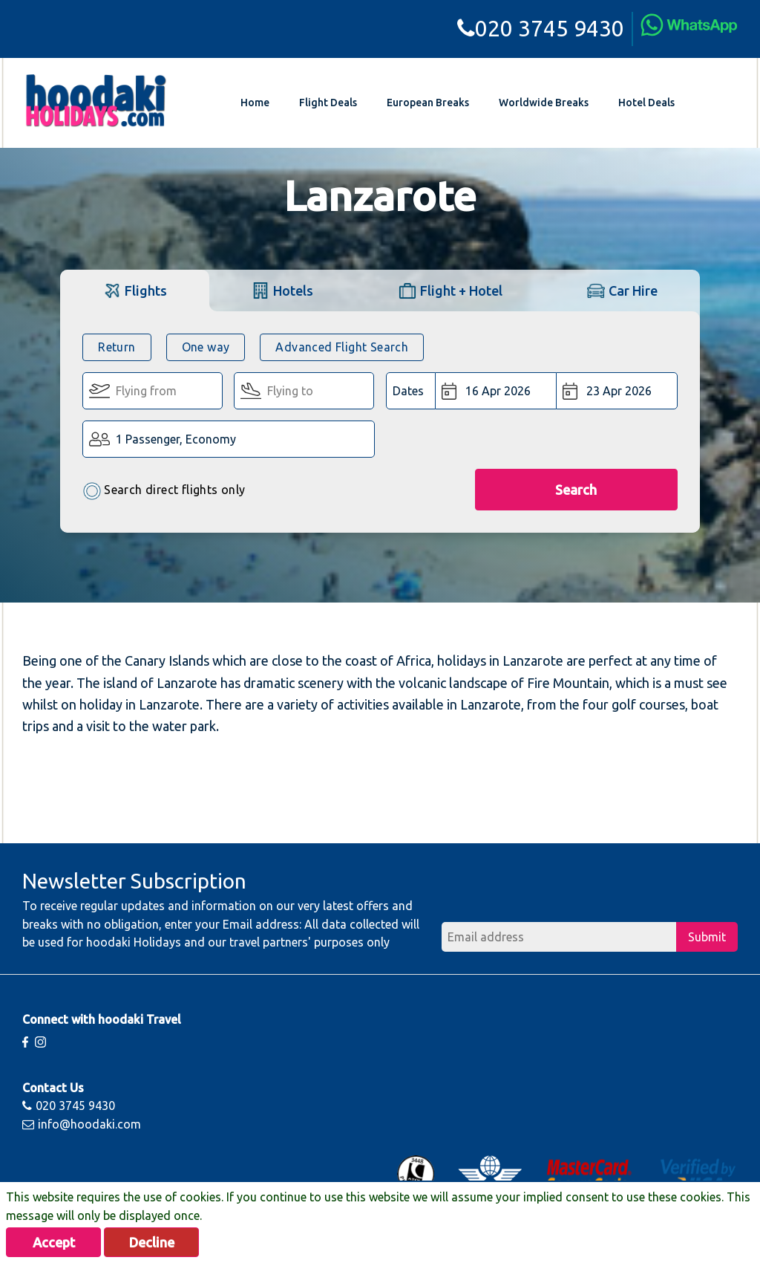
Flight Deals (328, 102)
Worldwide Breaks (544, 102)
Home (254, 102)
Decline (151, 1242)
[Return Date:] (617, 390)
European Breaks (428, 102)
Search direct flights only (163, 491)
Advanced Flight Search (341, 347)
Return (116, 347)
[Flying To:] (304, 390)
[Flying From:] (152, 390)
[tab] (134, 290)
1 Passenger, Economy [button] (176, 439)
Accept (54, 1242)
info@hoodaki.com (81, 1124)
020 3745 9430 (540, 28)
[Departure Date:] (496, 390)
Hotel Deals (646, 102)
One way (206, 347)
